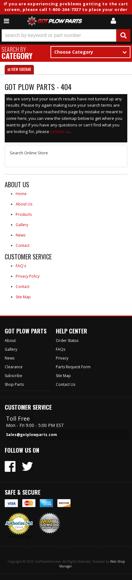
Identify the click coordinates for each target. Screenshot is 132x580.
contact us (60, 131)
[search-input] (59, 35)
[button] (66, 35)
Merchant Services (19, 537)
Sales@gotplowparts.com (31, 434)
